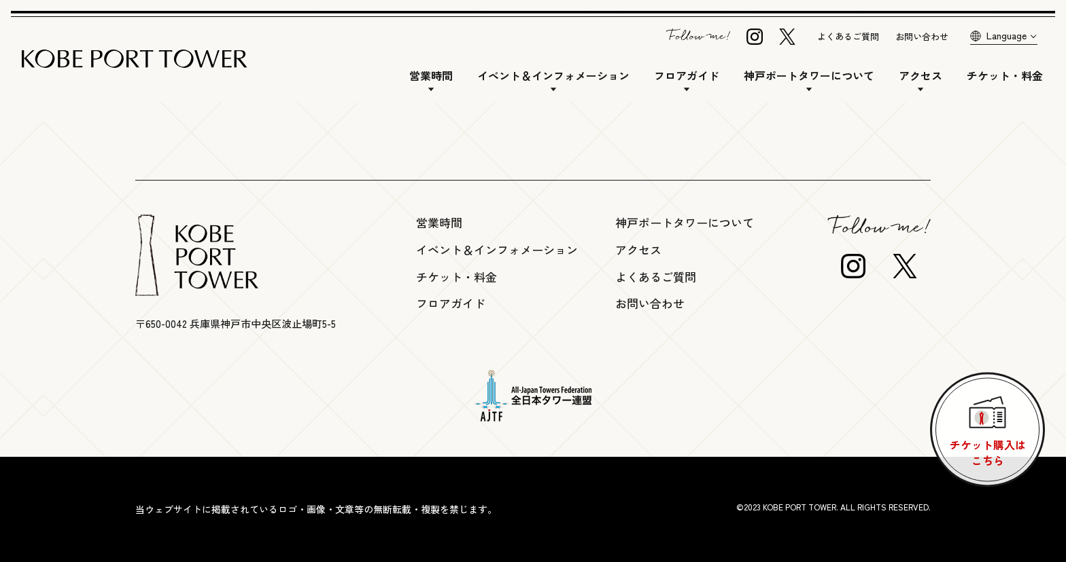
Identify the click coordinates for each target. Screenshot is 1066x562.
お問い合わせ (921, 36)
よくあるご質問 (848, 36)
